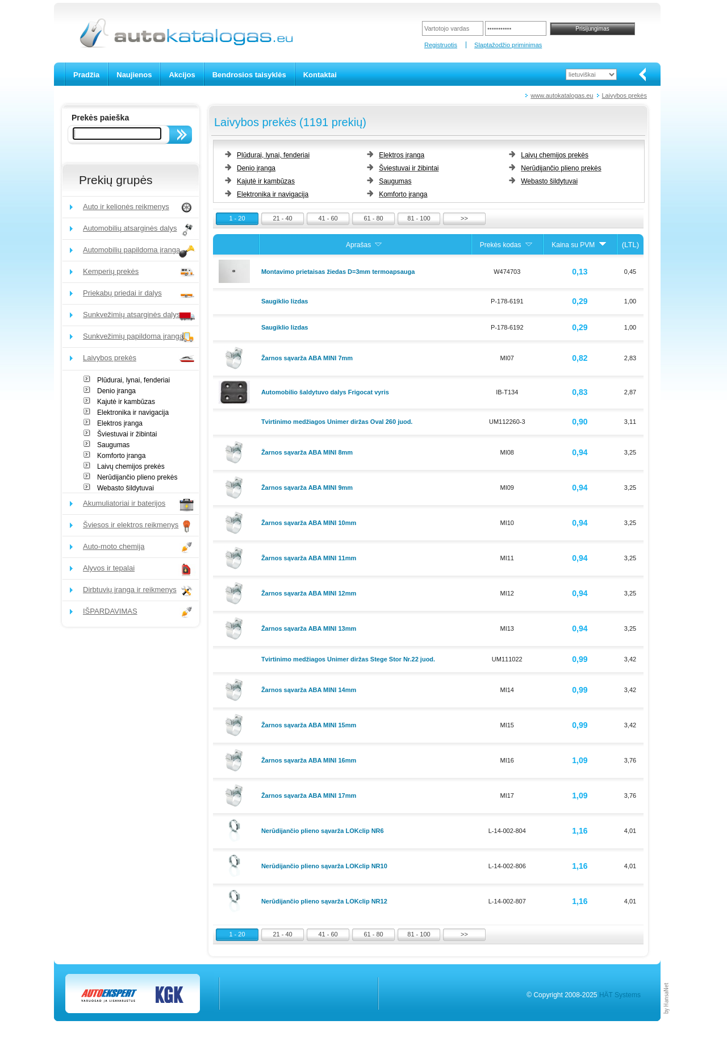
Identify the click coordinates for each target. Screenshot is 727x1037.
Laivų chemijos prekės (131, 466)
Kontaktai (320, 74)
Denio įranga (116, 391)
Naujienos (134, 74)
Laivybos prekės (624, 95)
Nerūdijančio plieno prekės (137, 477)
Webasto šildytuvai (125, 488)
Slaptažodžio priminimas (508, 44)
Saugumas (113, 445)
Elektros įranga (120, 423)
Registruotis (440, 44)
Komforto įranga (121, 456)
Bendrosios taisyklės (249, 74)
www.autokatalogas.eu (561, 95)
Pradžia (86, 74)
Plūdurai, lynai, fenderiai (133, 380)
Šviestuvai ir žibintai (127, 434)
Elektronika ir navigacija (133, 413)
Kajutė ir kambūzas (126, 402)
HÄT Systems (620, 995)
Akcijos (182, 74)
